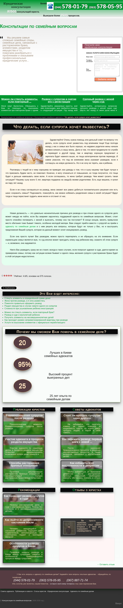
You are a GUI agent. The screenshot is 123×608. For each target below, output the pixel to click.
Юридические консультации (58, 591)
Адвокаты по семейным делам (82, 591)
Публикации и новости (24, 591)
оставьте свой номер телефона (62, 584)
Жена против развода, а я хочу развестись (24, 301)
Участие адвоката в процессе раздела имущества (24, 440)
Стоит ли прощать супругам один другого (82, 417)
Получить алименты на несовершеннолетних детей (29, 317)
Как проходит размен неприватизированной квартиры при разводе (36, 320)
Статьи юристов (40, 591)
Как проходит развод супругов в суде (24, 497)
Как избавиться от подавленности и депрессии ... (82, 464)
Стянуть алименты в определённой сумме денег (27, 298)
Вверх (118, 603)
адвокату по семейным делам (21, 226)
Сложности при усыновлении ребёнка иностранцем (29, 308)
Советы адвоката (7, 591)
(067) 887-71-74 (77, 580)
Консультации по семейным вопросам (17, 117)
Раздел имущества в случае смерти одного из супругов (30, 306)
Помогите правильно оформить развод (23, 303)
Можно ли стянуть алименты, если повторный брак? (29, 312)
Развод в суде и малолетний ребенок (22, 315)
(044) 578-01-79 (24, 580)
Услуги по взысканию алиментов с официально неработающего (34, 322)
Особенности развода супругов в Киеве (24, 545)
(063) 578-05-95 (50, 580)
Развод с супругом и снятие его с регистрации (59, 100)
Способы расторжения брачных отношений (24, 464)
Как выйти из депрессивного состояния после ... (24, 521)
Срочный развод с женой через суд (98, 100)
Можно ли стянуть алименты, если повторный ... (19, 100)
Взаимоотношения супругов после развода (24, 417)
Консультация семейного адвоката (48, 117)
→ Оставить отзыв (106, 564)
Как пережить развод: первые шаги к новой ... (82, 440)
